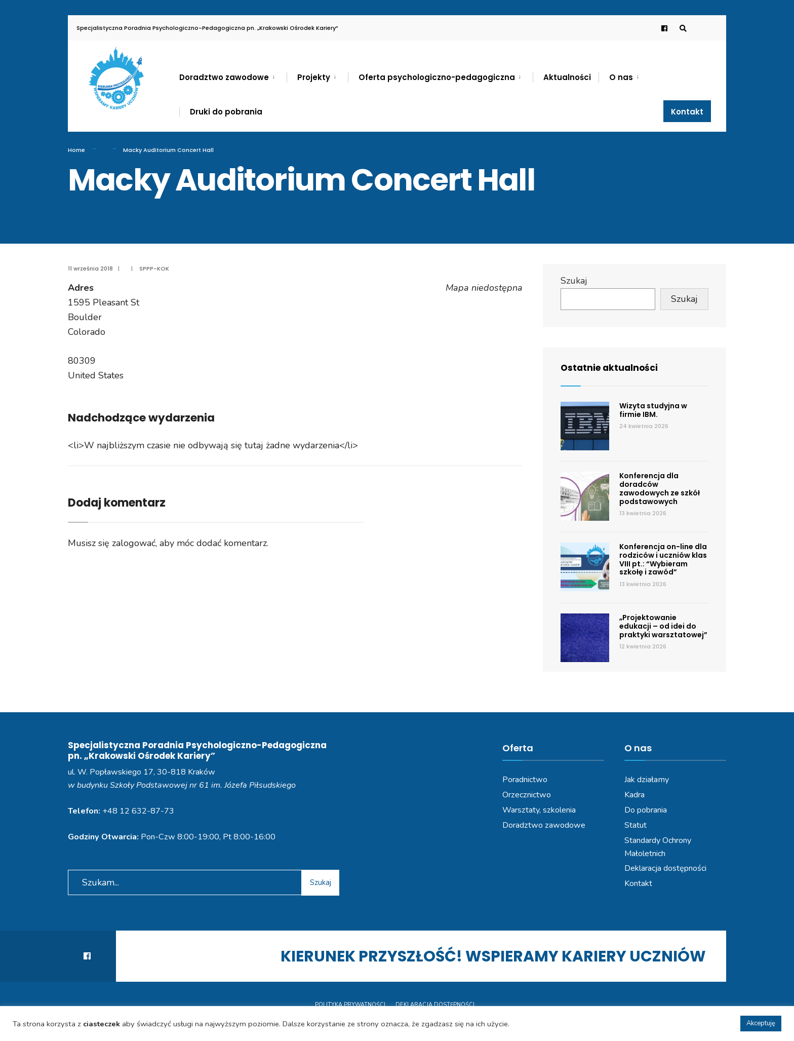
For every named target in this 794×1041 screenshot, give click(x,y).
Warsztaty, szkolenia (539, 810)
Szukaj (574, 281)
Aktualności (567, 77)
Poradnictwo (524, 779)
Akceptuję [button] (760, 1023)
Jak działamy (646, 779)
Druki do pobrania (226, 111)
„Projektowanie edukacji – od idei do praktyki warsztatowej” (663, 626)
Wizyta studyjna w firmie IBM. (653, 410)
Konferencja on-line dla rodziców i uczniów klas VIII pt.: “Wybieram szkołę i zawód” (663, 559)
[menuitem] (233, 75)
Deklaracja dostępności (665, 868)
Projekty (313, 77)
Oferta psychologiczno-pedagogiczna (437, 77)
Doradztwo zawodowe (224, 77)
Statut (635, 825)
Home (76, 150)
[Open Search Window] (681, 28)
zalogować (133, 543)
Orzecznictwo (526, 794)
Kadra (634, 794)
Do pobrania (645, 810)
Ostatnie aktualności (611, 367)
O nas (621, 77)
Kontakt (687, 111)
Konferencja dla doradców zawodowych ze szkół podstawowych (659, 488)
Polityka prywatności (350, 1005)
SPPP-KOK (154, 268)
